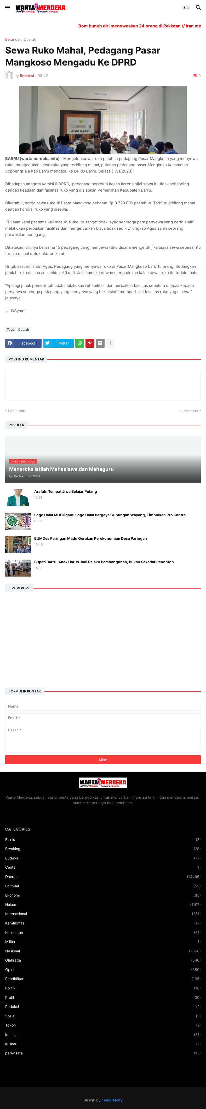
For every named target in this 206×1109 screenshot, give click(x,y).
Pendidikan (103, 978)
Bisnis (103, 839)
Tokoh (103, 1025)
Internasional (103, 913)
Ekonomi (103, 895)
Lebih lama (188, 410)
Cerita (103, 867)
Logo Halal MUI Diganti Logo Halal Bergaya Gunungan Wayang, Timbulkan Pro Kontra (110, 515)
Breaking (103, 848)
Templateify (112, 1100)
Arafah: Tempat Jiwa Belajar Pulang (65, 491)
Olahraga (103, 960)
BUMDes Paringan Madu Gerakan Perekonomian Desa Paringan (90, 538)
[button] (7, 7)
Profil (103, 997)
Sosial (103, 1016)
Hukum (103, 904)
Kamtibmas (103, 923)
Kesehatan (103, 932)
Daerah (30, 39)
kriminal (103, 1034)
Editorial (103, 886)
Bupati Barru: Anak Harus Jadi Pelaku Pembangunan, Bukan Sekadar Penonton (104, 562)
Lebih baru (17, 410)
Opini (103, 969)
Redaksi (103, 1006)
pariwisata (103, 1053)
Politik (103, 988)
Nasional (103, 951)
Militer (103, 941)
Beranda (12, 39)
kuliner (103, 1044)
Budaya (103, 858)
